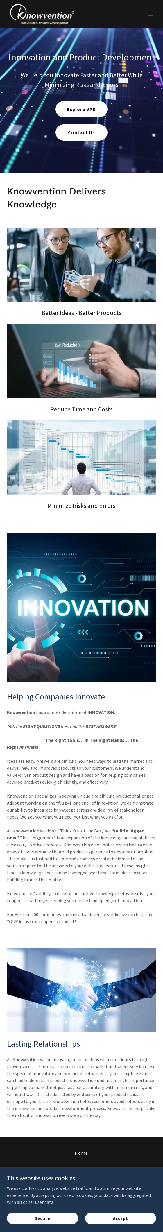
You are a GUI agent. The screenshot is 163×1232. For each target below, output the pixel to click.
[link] (41, 14)
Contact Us (81, 132)
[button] (150, 14)
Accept (120, 1218)
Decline (42, 1218)
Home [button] (81, 1153)
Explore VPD (81, 109)
